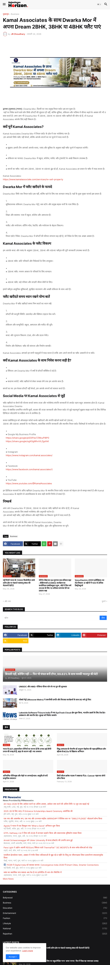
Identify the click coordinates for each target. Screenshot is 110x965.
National (55, 928)
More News (8, 879)
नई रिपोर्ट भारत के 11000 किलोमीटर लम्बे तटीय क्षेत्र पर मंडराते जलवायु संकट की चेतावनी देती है (19, 583)
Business (15, 14)
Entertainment (55, 913)
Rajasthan (55, 933)
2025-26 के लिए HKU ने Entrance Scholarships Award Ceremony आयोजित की (38, 811)
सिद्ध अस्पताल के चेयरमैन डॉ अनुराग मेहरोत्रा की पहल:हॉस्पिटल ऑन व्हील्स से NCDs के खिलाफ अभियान (81, 750)
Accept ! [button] (13, 956)
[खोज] (51, 618)
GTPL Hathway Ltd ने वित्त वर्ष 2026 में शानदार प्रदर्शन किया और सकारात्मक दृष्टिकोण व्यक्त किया (43, 833)
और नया (7, 601)
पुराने (104, 601)
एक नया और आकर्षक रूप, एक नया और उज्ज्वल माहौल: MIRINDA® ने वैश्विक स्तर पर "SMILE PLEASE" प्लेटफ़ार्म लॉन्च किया (53, 818)
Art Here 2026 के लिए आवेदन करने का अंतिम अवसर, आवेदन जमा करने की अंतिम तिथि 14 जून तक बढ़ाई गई (46, 804)
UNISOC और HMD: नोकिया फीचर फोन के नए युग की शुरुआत (43, 686)
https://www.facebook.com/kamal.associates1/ (29, 469)
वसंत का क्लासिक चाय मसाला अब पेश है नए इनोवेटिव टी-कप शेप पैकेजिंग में (32, 872)
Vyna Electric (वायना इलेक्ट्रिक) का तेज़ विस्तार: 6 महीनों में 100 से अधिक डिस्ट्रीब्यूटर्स (89, 583)
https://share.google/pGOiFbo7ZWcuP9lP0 (27, 437)
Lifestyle (55, 923)
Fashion (55, 918)
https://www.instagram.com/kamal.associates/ (29, 455)
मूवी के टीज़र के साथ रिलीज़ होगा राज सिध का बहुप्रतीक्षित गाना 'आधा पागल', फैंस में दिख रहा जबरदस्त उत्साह (58, 961)
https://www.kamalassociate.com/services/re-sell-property (33, 179)
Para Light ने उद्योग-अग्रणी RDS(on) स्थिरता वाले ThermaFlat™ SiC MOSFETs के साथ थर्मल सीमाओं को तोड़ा (48, 847)
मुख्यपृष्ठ (6, 14)
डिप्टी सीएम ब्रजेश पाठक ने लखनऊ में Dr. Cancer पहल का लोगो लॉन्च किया (81, 776)
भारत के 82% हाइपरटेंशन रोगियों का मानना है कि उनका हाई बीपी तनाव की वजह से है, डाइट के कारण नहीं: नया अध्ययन (27, 750)
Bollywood (55, 897)
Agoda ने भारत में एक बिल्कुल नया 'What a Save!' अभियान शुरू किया (32, 825)
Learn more (27, 950)
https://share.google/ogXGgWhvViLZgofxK (27, 441)
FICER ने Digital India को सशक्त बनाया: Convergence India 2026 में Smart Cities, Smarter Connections (51, 865)
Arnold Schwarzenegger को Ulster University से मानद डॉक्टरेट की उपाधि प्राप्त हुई (38, 840)
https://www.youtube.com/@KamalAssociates (29, 483)
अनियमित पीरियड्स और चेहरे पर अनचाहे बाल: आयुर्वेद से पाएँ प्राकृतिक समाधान (25, 776)
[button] (4, 4)
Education (55, 907)
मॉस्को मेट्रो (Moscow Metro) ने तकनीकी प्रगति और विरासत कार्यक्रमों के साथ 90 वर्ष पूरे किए (55, 699)
